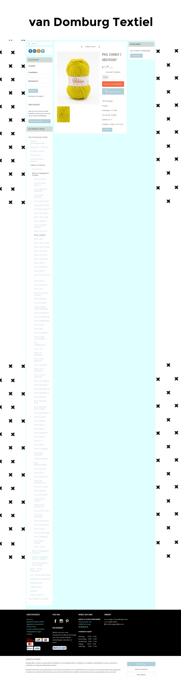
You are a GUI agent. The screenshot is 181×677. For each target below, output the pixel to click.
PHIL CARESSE (40, 221)
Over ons (30, 619)
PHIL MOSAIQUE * (42, 413)
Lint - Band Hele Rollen (40, 575)
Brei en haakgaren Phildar (40, 174)
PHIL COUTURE (41, 259)
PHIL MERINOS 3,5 (42, 389)
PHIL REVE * (39, 472)
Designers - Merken (39, 147)
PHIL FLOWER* (40, 303)
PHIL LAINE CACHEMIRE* (40, 337)
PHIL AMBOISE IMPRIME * (40, 190)
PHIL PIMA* (39, 445)
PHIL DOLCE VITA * (42, 276)
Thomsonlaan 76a (84, 622)
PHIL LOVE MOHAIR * (39, 370)
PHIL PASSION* (41, 433)
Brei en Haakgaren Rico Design (40, 564)
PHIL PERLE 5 (40, 437)
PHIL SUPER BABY (42, 533)
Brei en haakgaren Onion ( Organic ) (40, 558)
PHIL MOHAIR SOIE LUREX (40, 408)
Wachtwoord (33, 81)
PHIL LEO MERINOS (38, 354)
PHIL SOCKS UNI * (42, 511)
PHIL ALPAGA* (40, 179)
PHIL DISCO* (40, 271)
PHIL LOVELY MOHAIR (40, 376)
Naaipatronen (36, 583)
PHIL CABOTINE (41, 217)
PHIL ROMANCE (41, 476)
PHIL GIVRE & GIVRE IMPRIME (41, 308)
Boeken (33, 591)
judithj (109, 624)
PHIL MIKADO (40, 397)
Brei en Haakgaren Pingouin (40, 552)
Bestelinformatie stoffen (35, 622)
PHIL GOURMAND (42, 317)
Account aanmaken (36, 121)
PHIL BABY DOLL (41, 201)
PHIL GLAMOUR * (42, 313)
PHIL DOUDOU (40, 285)
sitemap (100, 673)
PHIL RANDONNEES (40, 464)
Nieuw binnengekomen (37, 142)
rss (105, 673)
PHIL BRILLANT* (41, 213)
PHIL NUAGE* (40, 417)
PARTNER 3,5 (40, 425)
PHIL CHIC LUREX (41, 243)
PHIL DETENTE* (41, 267)
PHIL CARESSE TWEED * (40, 226)
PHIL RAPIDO (40, 469)
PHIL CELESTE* (41, 231)
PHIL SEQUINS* (41, 494)
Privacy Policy (31, 627)
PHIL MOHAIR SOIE (40, 402)
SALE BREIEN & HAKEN (38, 599)
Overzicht (107, 130)
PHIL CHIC (38, 239)
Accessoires (37, 169)
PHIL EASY (38, 289)
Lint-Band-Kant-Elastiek (37, 160)
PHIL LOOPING (40, 365)
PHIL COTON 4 (40, 255)
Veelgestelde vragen (34, 632)
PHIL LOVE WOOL (42, 381)
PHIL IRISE (38, 329)
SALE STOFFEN (36, 594)
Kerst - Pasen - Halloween (36, 570)
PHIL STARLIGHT (41, 524)
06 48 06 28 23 (83, 627)
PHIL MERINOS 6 (41, 393)
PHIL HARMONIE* (42, 321)
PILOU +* (38, 441)
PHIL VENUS (39, 546)
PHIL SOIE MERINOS (38, 516)
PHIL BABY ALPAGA (39, 196)
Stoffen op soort (37, 151)
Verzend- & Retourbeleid (35, 629)
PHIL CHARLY (40, 235)
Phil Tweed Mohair (39, 541)
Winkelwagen (136, 56)
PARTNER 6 (39, 429)
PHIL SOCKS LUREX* (39, 499)
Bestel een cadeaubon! (40, 579)
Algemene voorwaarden (35, 624)
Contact (29, 634)
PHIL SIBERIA (40, 490)
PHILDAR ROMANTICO (40, 481)
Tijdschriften (36, 587)
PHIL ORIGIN (39, 421)
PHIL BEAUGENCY (42, 205)
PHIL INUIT (39, 325)
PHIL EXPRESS (40, 299)
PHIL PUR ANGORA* (38, 453)
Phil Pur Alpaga (41, 448)
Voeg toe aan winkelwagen (113, 84)
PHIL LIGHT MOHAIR (39, 360)
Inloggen (33, 91)
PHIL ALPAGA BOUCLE (40, 184)
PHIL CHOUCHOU (42, 247)
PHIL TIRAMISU (41, 536)
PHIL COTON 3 (40, 251)
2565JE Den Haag (84, 624)
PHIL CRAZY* (40, 263)
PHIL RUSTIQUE (41, 487)
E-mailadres (32, 72)
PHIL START (39, 529)
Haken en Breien (37, 165)
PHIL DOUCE (39, 281)
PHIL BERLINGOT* (42, 209)
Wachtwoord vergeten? (36, 96)
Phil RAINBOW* (41, 458)
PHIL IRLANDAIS (41, 333)
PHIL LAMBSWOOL (40, 343)
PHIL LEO (38, 349)
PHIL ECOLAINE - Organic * (41, 294)
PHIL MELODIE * (41, 385)
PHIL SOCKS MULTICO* (39, 505)
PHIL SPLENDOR (41, 521)
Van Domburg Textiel (37, 137)
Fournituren (35, 155)
